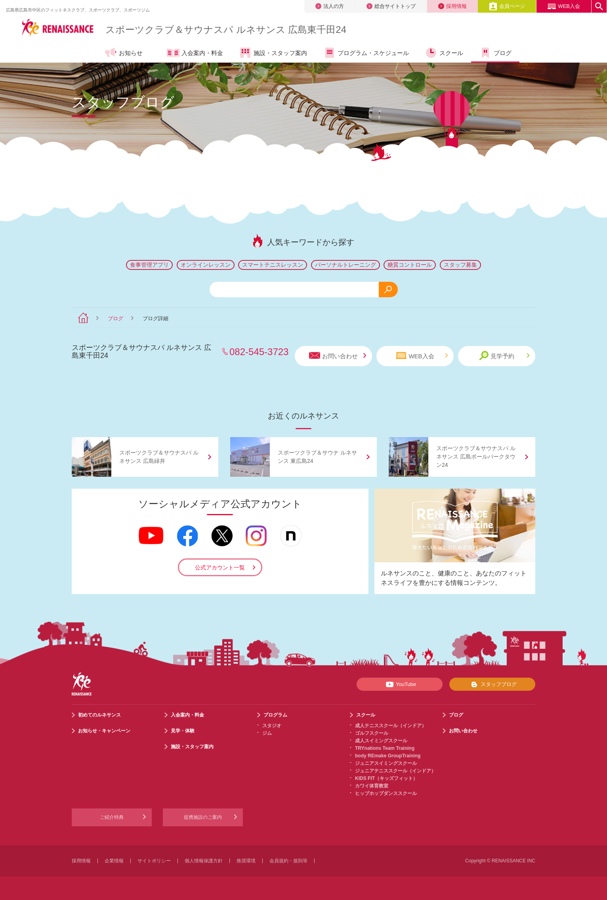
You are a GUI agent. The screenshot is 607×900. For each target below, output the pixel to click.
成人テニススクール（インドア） (390, 725)
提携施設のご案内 (203, 817)
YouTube (399, 684)
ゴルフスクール (371, 733)
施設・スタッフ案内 (192, 746)
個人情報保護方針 (204, 861)
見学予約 (504, 356)
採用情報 (452, 6)
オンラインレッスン (206, 265)
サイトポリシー (154, 861)
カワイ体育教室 (371, 786)
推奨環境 (246, 861)
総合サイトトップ (391, 6)
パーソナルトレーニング (345, 265)
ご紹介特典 (112, 817)
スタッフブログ (492, 684)
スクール (365, 715)
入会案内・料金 (187, 715)
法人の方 (329, 6)
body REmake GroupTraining (387, 756)
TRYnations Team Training (384, 748)
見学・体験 (183, 731)
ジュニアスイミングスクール (386, 763)
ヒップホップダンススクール (386, 793)
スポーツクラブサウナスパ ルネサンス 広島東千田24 (225, 29)
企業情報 (114, 861)
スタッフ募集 (460, 265)
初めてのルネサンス (99, 715)
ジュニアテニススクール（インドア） (395, 771)
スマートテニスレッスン (272, 265)
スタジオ (271, 725)
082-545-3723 (258, 351)
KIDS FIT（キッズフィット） (386, 778)
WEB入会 (564, 6)
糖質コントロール (409, 265)
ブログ (115, 318)
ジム (267, 733)
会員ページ (507, 6)
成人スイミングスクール (381, 740)
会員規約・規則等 (288, 861)
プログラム (275, 715)
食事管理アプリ (149, 265)
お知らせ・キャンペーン (104, 731)
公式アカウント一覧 (220, 567)
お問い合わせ (337, 355)
